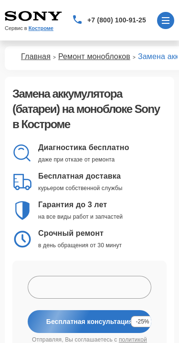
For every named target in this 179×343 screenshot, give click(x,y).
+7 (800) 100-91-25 (116, 20)
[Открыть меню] (165, 20)
